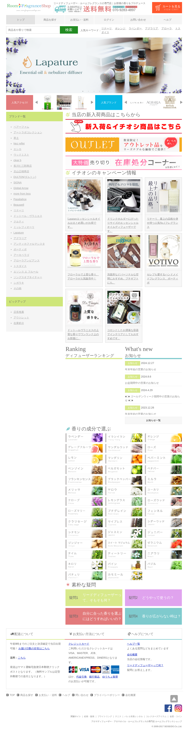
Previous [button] (36, 102)
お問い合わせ (138, 19)
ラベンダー (135, 28)
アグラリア (151, 28)
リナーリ (106, 28)
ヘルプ (167, 19)
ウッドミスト (21, 154)
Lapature (19, 232)
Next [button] (92, 102)
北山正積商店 (21, 171)
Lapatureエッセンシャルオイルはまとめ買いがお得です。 (84, 222)
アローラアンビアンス (27, 260)
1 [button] (83, 91)
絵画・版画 (89, 716)
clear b (17, 160)
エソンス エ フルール (26, 271)
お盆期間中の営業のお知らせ (142, 382)
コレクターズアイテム (156, 716)
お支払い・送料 (79, 19)
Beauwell (19, 204)
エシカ (17, 149)
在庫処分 (19, 323)
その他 (17, 288)
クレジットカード (78, 643)
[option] (94, 65)
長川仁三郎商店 (23, 165)
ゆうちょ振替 (110, 676)
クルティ (19, 221)
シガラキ (19, 282)
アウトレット (21, 317)
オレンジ (120, 28)
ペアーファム (21, 126)
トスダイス (20, 266)
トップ (21, 19)
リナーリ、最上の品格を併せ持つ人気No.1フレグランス (162, 222)
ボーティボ (20, 249)
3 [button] (94, 91)
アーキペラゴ (21, 254)
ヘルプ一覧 (133, 643)
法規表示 (131, 7)
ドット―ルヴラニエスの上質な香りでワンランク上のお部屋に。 (83, 334)
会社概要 (132, 654)
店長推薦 (19, 311)
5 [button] (105, 91)
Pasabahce (20, 199)
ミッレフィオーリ (24, 227)
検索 (68, 30)
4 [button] (100, 91)
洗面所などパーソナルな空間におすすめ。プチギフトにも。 (123, 278)
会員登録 (119, 7)
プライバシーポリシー (107, 695)
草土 (16, 137)
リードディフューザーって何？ (145, 665)
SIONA (18, 182)
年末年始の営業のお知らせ (140, 369)
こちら (22, 657)
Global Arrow (21, 188)
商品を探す (50, 19)
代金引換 (81, 676)
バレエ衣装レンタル (133, 716)
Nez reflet (19, 143)
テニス (118, 716)
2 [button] (88, 91)
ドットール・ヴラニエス (28, 215)
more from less (22, 193)
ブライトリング (105, 716)
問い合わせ (82, 695)
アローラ (166, 28)
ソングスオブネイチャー (28, 277)
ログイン (108, 19)
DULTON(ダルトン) (25, 176)
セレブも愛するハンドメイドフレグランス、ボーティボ (162, 278)
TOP (12, 695)
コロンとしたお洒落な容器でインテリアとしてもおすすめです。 (123, 334)
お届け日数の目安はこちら (34, 648)
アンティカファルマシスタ (29, 243)
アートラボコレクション (28, 132)
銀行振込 (94, 676)
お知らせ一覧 (153, 420)
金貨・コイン (176, 716)
